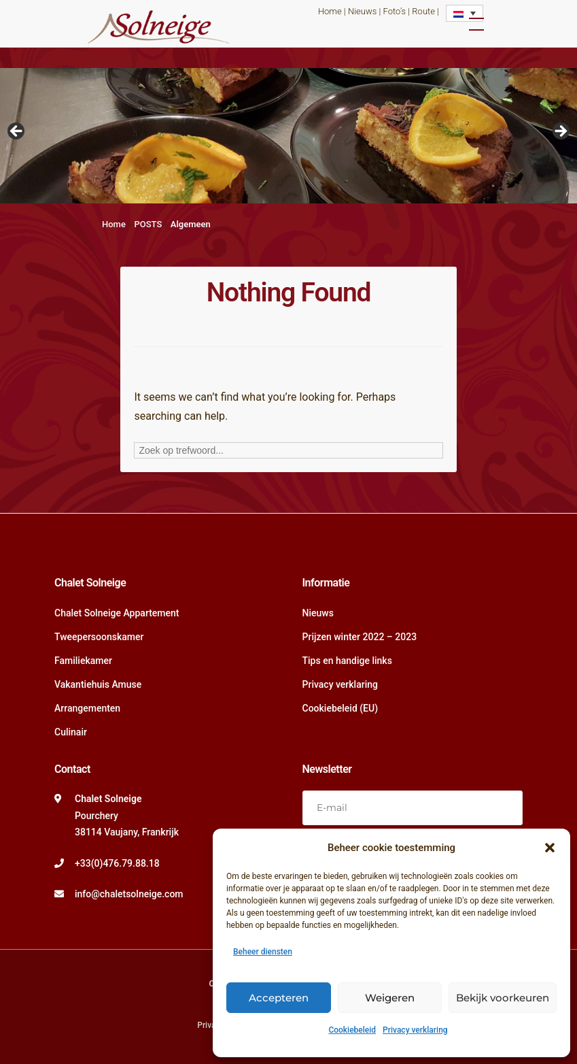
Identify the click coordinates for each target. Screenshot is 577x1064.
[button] (550, 847)
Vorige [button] (17, 132)
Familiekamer (83, 660)
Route (423, 11)
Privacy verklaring (415, 1030)
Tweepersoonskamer (98, 636)
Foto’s (394, 11)
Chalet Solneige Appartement (116, 613)
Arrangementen (87, 708)
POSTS (148, 224)
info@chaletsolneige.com (129, 893)
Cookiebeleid (352, 1030)
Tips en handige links (347, 660)
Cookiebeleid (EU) (340, 708)
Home (330, 11)
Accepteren (279, 997)
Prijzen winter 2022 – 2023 (359, 636)
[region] (288, 135)
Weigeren (390, 997)
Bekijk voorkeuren (502, 997)
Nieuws (362, 11)
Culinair (70, 732)
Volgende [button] (560, 132)
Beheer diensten (262, 952)
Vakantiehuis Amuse (97, 684)
